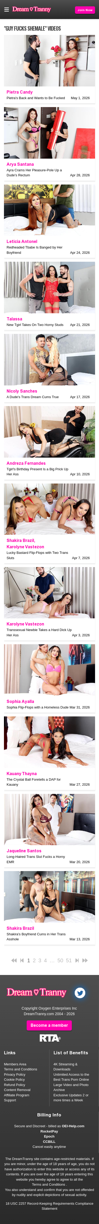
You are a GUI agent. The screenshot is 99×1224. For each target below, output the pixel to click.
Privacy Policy (14, 1074)
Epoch (49, 1136)
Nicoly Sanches (22, 391)
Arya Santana (20, 164)
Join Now (85, 10)
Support (10, 1100)
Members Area (15, 1064)
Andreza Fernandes (26, 463)
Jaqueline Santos (24, 850)
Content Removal (17, 1090)
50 (60, 960)
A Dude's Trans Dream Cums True (33, 397)
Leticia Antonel (22, 241)
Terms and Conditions (20, 1069)
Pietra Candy (20, 92)
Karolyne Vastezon (25, 546)
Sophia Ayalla (20, 701)
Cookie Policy (14, 1080)
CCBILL (49, 1142)
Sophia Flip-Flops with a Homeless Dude (38, 707)
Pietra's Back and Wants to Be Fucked (36, 98)
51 (69, 960)
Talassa (14, 318)
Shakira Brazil (20, 540)
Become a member (49, 1025)
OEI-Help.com (73, 1126)
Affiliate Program (16, 1095)
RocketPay (49, 1131)
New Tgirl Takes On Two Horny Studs (35, 325)
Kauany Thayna (22, 773)
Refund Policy (14, 1085)
